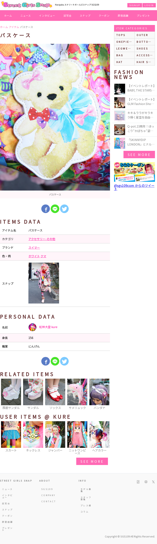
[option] (55, 121)
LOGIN (149, 5)
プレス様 (86, 505)
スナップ (85, 15)
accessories (146, 55)
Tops (121, 35)
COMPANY (47, 495)
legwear (124, 48)
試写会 (68, 15)
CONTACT (47, 501)
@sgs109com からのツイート (134, 187)
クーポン (104, 15)
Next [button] (105, 394)
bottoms (145, 41)
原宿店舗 (123, 15)
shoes (142, 48)
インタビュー (47, 15)
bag (119, 55)
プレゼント (143, 15)
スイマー (34, 247)
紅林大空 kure (42, 327)
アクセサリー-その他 (41, 239)
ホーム (8, 15)
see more (92, 461)
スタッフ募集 (86, 498)
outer (142, 35)
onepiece (125, 41)
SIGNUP (134, 5)
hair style (146, 62)
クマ (43, 256)
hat (119, 62)
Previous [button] (5, 394)
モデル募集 (86, 490)
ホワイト (34, 256)
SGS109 (47, 489)
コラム (85, 511)
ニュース (25, 15)
